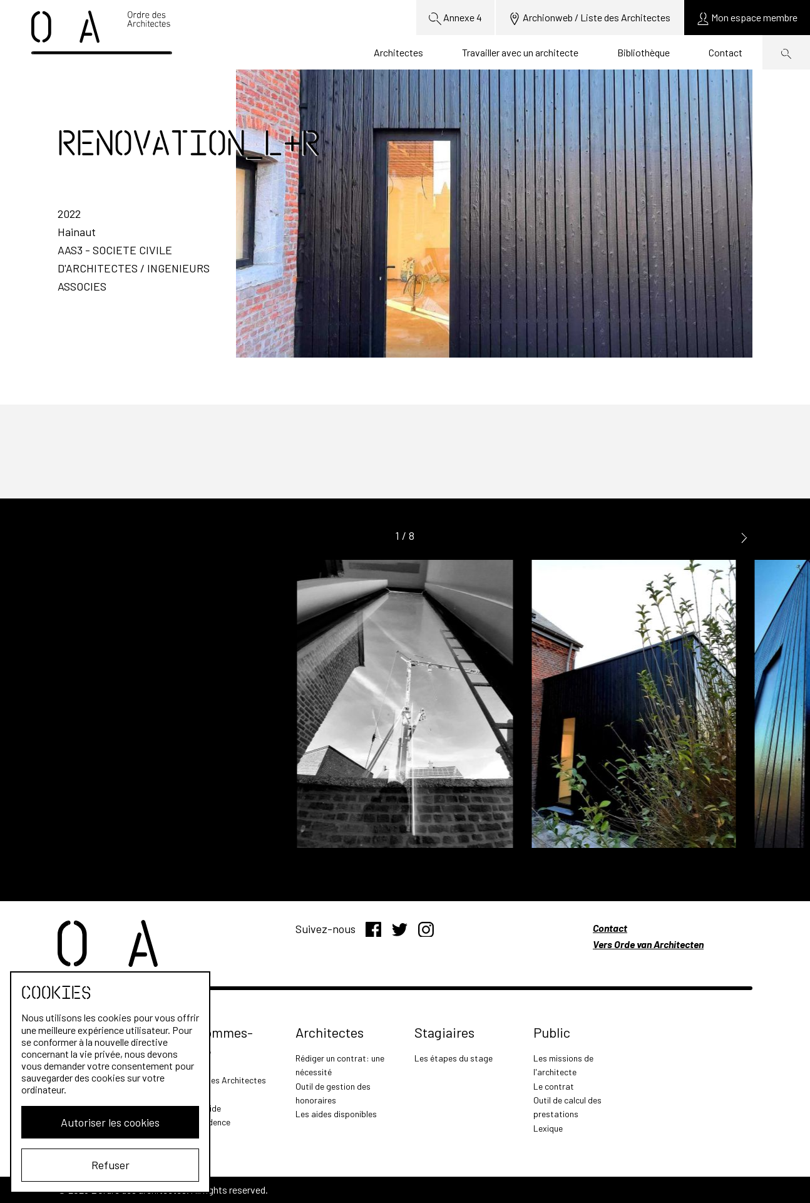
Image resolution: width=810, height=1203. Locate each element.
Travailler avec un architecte (520, 52)
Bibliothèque (643, 52)
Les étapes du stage (453, 1058)
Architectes (398, 52)
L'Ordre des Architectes (221, 1080)
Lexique (548, 1128)
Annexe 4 (455, 18)
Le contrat (553, 1086)
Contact (725, 52)
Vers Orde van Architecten (648, 944)
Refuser (110, 1165)
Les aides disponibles (336, 1113)
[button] (744, 536)
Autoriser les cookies (110, 1122)
